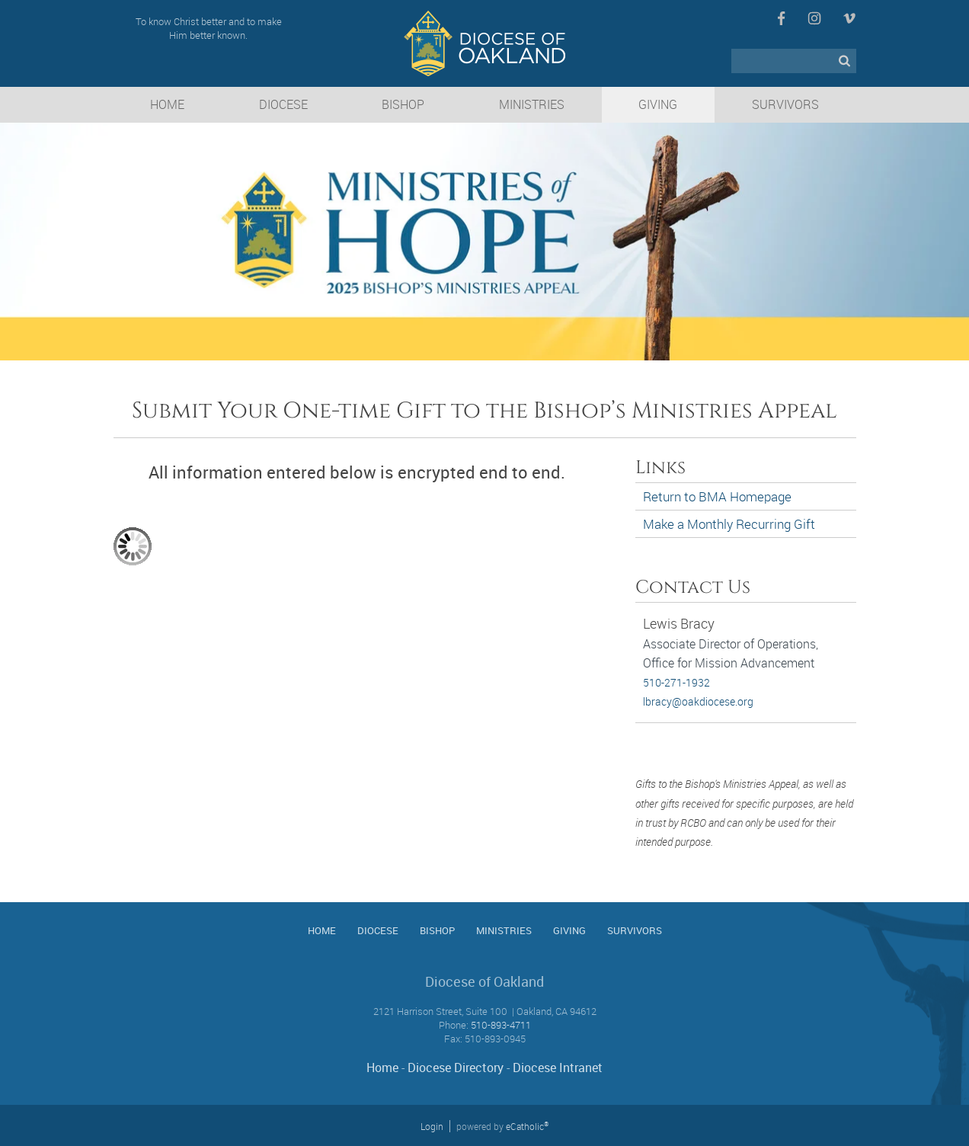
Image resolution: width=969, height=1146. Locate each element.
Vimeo (849, 18)
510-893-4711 (501, 1025)
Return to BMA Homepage (717, 496)
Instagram (814, 18)
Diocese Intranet (558, 1067)
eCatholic (527, 1126)
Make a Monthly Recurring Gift (729, 524)
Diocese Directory (456, 1067)
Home (382, 1067)
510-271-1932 (676, 682)
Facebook (781, 18)
